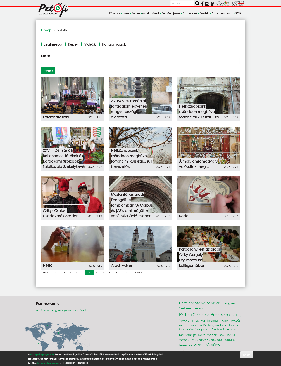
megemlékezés (230, 320)
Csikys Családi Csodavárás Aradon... (62, 213)
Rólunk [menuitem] (135, 13)
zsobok (212, 335)
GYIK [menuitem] (238, 13)
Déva (202, 335)
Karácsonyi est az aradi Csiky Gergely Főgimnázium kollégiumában (199, 257)
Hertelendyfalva (192, 303)
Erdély (236, 315)
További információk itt (48, 363)
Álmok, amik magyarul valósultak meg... (198, 164)
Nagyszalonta (217, 325)
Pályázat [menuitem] (115, 13)
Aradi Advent (122, 265)
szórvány (212, 344)
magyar (198, 320)
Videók (90, 44)
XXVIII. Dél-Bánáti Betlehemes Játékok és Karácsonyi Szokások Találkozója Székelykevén (64, 158)
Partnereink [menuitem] (189, 13)
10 (104, 272)
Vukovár (184, 320)
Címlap (46, 30)
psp (221, 334)
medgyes (228, 303)
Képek (73, 44)
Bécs (231, 335)
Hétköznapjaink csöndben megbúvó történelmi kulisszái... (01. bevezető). (132, 158)
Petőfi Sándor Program (204, 314)
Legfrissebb (53, 44)
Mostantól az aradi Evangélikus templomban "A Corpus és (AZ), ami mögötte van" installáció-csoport (131, 205)
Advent (184, 325)
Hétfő (47, 265)
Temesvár (185, 345)
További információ (74, 362)
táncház (234, 325)
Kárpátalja (187, 335)
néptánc (229, 339)
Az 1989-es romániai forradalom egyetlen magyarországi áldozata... (129, 109)
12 (118, 272)
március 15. (198, 325)
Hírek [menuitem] (126, 13)
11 (111, 272)
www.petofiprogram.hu (42, 354)
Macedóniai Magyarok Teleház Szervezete (208, 329)
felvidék (213, 303)
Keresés (45, 55)
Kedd (184, 216)
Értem (246, 354)
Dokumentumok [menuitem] (222, 13)
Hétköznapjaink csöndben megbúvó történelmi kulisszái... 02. (199, 111)
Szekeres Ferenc (192, 308)
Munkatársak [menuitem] (151, 13)
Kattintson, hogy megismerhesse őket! (61, 310)
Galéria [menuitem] (205, 13)
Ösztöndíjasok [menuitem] (171, 13)
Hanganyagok (114, 44)
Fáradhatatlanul (57, 117)
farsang (212, 320)
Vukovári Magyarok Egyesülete (200, 339)
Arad (198, 345)
